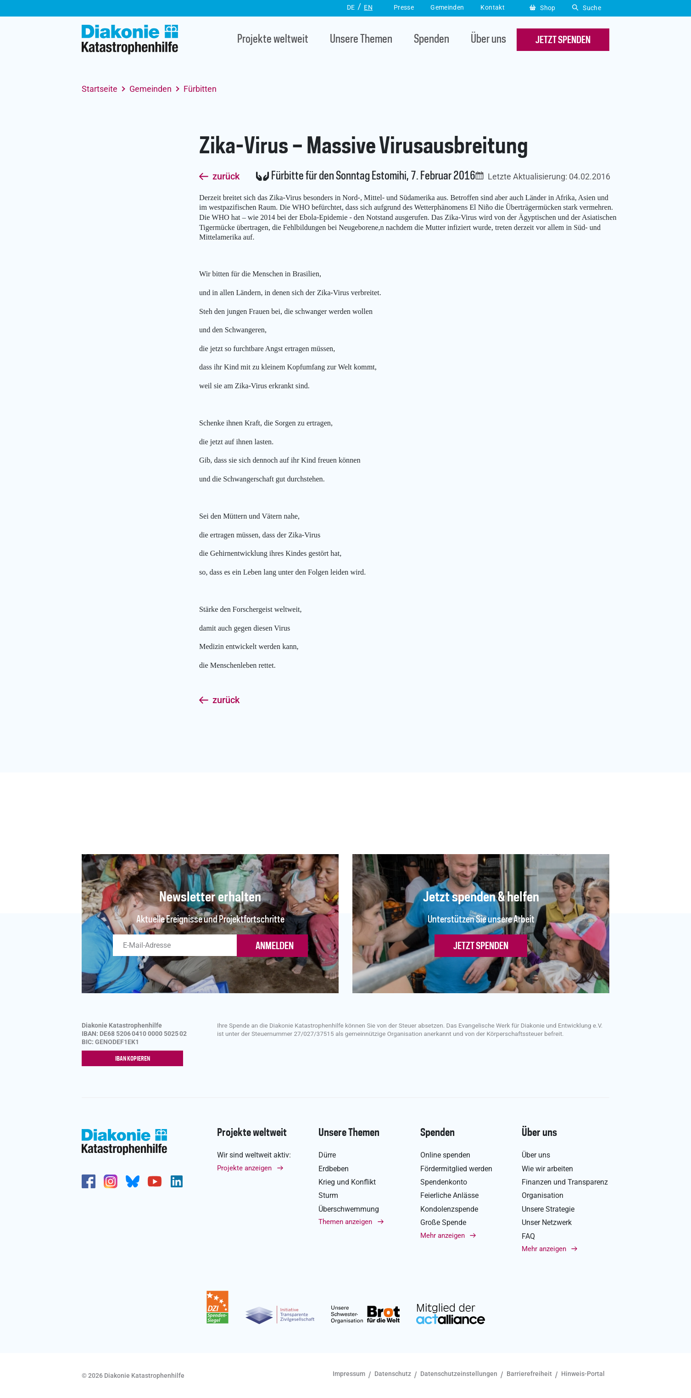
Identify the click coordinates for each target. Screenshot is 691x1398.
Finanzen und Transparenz (565, 1182)
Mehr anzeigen (442, 1235)
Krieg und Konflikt (347, 1182)
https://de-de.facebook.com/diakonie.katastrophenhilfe (88, 1182)
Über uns (488, 39)
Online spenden (445, 1155)
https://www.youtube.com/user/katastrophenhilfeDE (155, 1182)
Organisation (542, 1195)
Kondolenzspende (449, 1209)
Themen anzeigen (345, 1222)
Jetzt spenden (480, 946)
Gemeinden (150, 89)
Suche (586, 7)
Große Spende (443, 1222)
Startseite (99, 89)
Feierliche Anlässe (449, 1195)
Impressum (349, 1373)
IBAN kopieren (134, 1059)
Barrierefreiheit (529, 1373)
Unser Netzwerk (547, 1222)
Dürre (327, 1155)
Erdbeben (333, 1168)
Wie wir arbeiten (547, 1168)
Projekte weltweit (272, 39)
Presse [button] (404, 7)
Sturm (328, 1195)
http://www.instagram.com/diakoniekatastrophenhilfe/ (110, 1182)
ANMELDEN (275, 946)
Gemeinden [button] (447, 7)
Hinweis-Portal (583, 1373)
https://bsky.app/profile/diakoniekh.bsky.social (132, 1182)
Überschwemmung (348, 1209)
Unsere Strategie (548, 1209)
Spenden (431, 39)
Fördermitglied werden (456, 1168)
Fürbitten (200, 89)
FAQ (528, 1236)
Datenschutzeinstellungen (458, 1373)
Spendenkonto (443, 1182)
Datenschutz (392, 1373)
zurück (226, 177)
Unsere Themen (361, 39)
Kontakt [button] (492, 7)
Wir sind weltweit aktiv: (254, 1155)
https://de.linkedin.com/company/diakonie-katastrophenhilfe (177, 1182)
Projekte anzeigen (244, 1168)
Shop (542, 7)
